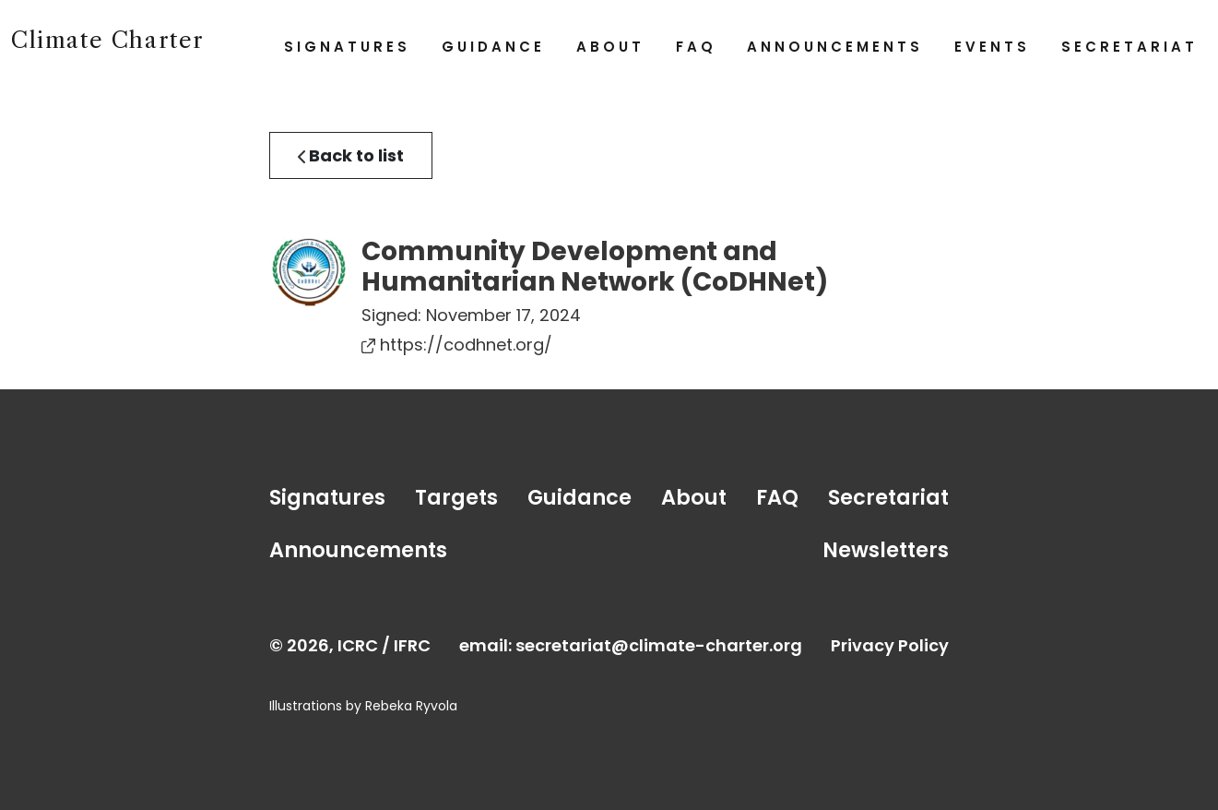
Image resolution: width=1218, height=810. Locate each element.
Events (992, 46)
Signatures (347, 46)
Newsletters (885, 550)
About (610, 46)
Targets (456, 497)
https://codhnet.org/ (456, 344)
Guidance (493, 46)
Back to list (351, 155)
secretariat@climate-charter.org (658, 645)
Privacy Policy (890, 645)
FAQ (696, 46)
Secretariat (1129, 46)
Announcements (835, 46)
